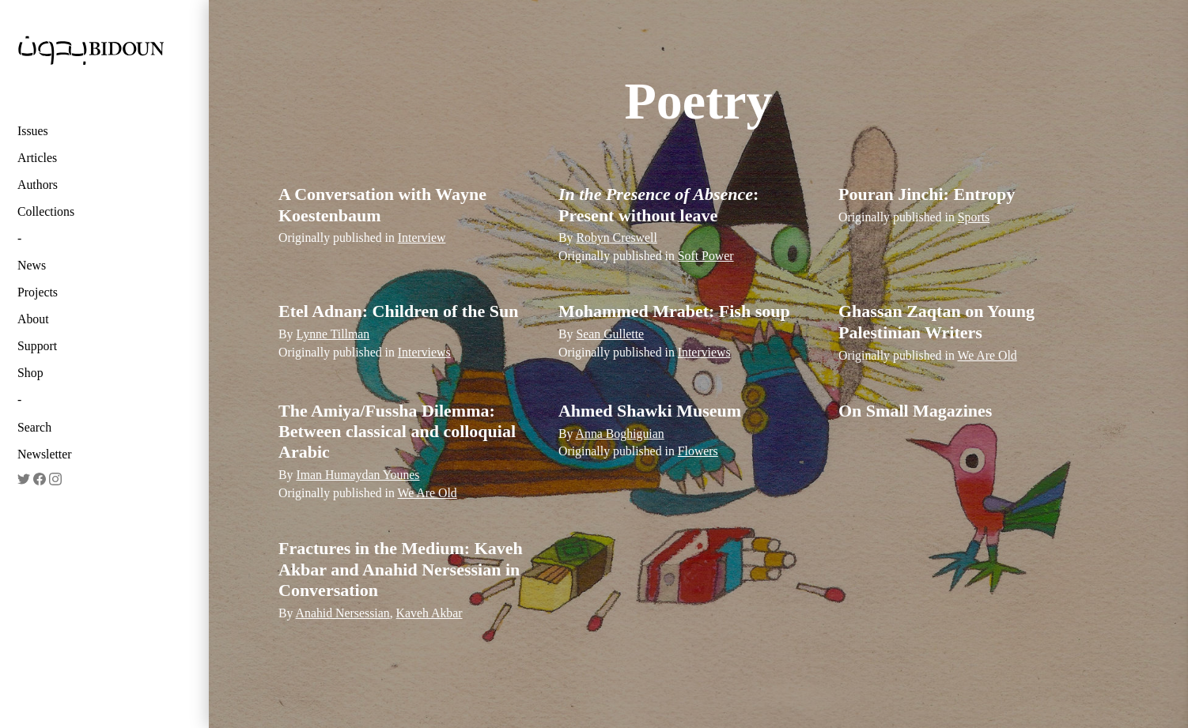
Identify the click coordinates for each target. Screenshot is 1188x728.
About (33, 319)
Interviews (424, 352)
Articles (37, 157)
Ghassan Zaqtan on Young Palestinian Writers (936, 321)
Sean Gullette (610, 334)
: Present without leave (658, 204)
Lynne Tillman (332, 334)
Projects (37, 292)
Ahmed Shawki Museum (649, 411)
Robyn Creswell (616, 237)
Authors (37, 184)
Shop (30, 372)
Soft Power (706, 255)
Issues (32, 131)
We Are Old (986, 355)
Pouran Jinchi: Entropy (926, 194)
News (31, 265)
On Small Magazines (915, 411)
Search (34, 427)
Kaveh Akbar (429, 613)
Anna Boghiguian (620, 433)
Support (37, 346)
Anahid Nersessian (343, 613)
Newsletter (44, 454)
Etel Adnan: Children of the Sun (398, 311)
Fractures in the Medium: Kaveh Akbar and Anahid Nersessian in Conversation (400, 569)
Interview (422, 237)
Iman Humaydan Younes (357, 474)
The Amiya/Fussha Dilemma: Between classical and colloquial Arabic (397, 431)
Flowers (698, 451)
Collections (45, 211)
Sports (973, 217)
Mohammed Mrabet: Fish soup (674, 311)
